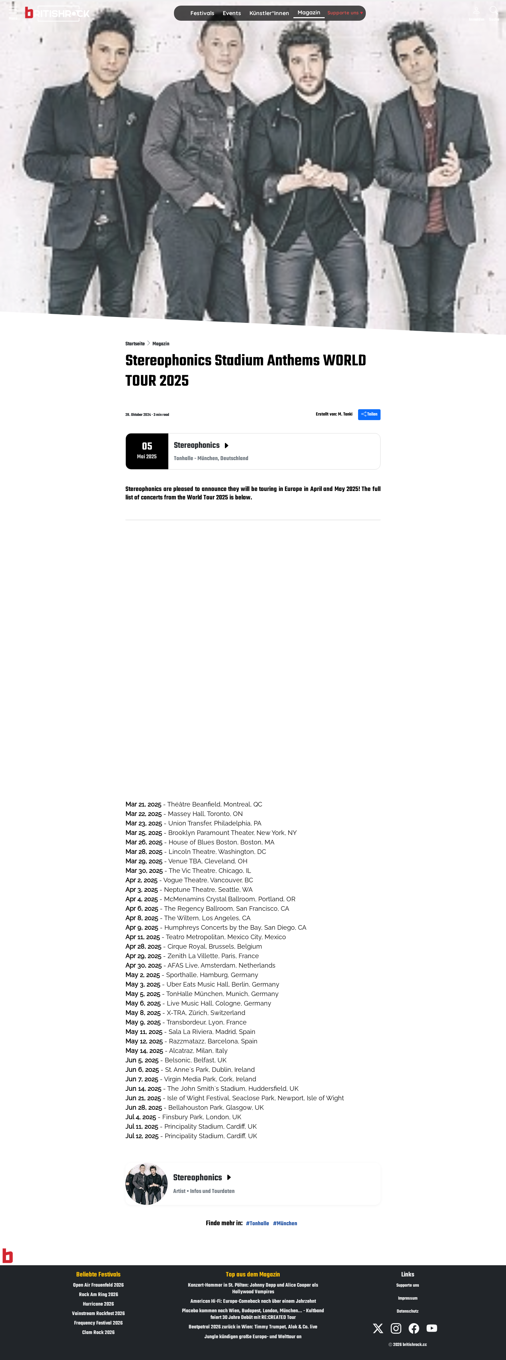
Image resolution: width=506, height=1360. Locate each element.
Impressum (407, 1298)
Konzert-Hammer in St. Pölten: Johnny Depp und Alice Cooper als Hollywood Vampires (253, 1288)
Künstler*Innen (269, 12)
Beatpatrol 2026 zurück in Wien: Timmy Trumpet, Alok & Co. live (253, 1327)
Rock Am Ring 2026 (98, 1295)
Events (232, 12)
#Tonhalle (257, 1223)
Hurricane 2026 (98, 1304)
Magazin (309, 12)
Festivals (202, 12)
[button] (202, 13)
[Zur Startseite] (7, 1255)
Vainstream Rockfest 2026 (98, 1314)
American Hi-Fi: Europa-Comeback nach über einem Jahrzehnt (253, 1302)
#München (285, 1223)
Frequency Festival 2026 (98, 1323)
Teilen (369, 414)
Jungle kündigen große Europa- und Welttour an (253, 1337)
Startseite (135, 344)
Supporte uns (345, 12)
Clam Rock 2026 (98, 1333)
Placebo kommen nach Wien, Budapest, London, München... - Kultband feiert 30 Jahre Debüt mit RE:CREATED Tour (253, 1314)
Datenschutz (408, 1311)
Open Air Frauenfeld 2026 (98, 1285)
